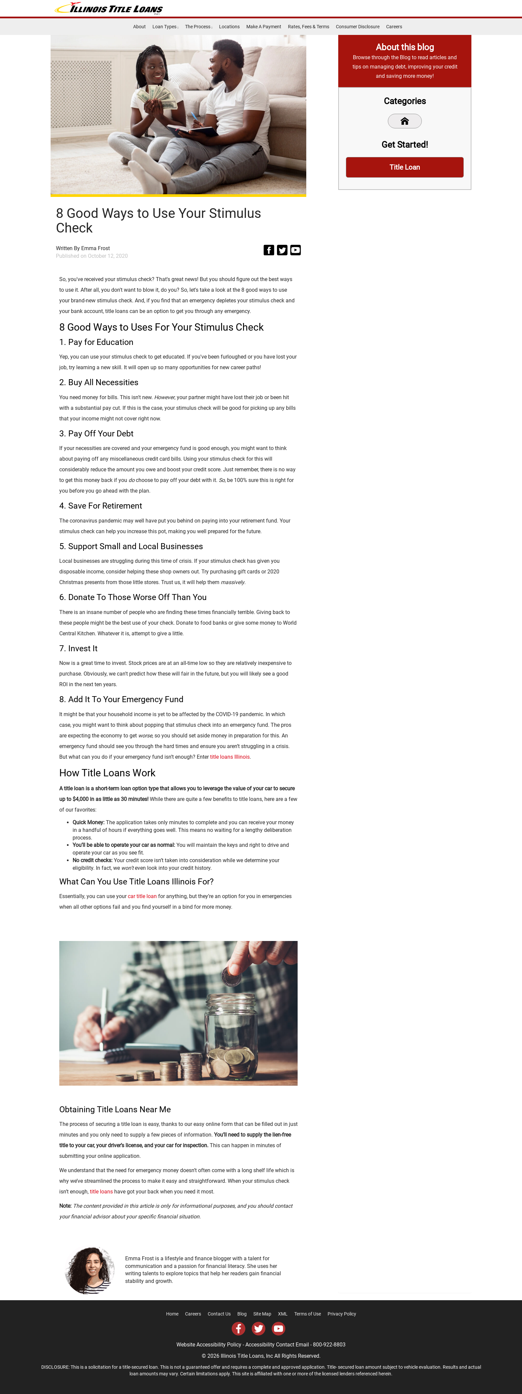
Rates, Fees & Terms (308, 26)
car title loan (142, 896)
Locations (229, 26)
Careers (394, 26)
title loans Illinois (230, 757)
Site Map (262, 1314)
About (139, 26)
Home (172, 1314)
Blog (242, 1314)
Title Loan (405, 168)
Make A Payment (263, 26)
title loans (101, 1191)
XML (283, 1314)
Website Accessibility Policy (208, 1344)
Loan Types (165, 26)
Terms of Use (307, 1314)
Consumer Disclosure (358, 26)
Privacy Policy (342, 1314)
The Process (198, 26)
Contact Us (219, 1314)
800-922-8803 (329, 1344)
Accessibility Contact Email (277, 1344)
